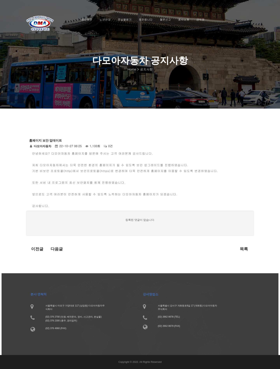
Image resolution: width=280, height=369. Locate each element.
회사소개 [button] (183, 19)
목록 (244, 248)
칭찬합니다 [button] (145, 19)
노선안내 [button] (105, 19)
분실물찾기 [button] (124, 19)
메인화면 (86, 19)
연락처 (200, 19)
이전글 (37, 248)
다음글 (57, 248)
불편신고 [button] (165, 19)
